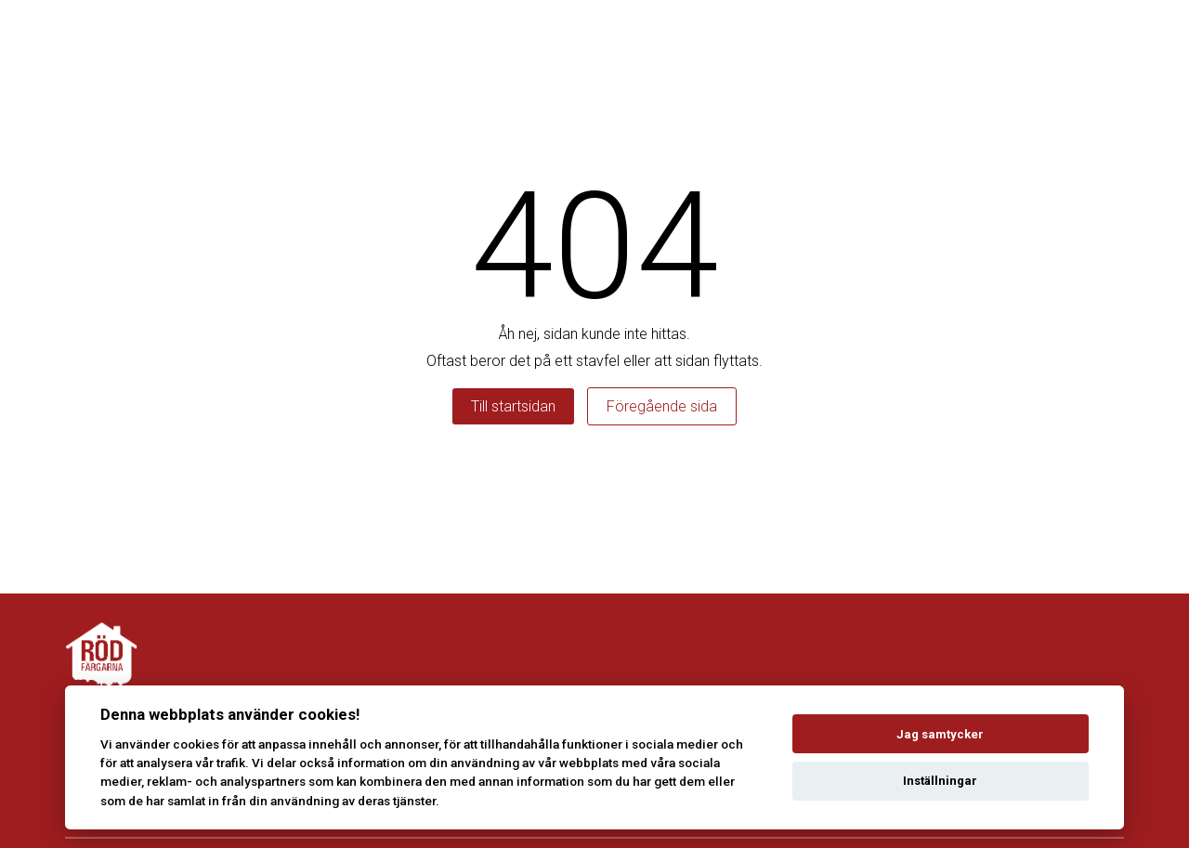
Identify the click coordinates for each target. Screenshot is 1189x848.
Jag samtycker (940, 734)
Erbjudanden (669, 37)
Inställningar (940, 781)
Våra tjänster (792, 37)
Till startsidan (513, 406)
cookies (196, 744)
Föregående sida (662, 406)
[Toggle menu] (1128, 37)
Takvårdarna (1042, 37)
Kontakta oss (918, 37)
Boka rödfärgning (529, 37)
